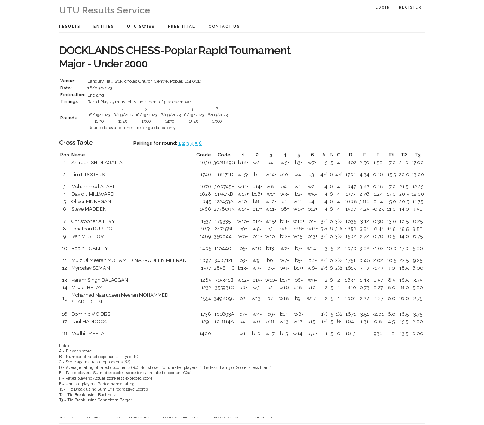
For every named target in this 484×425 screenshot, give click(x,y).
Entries (103, 26)
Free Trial (181, 26)
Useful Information (132, 417)
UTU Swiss (141, 26)
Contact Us (224, 26)
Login (383, 7)
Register (410, 7)
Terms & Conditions (181, 417)
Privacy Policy (226, 417)
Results (69, 26)
